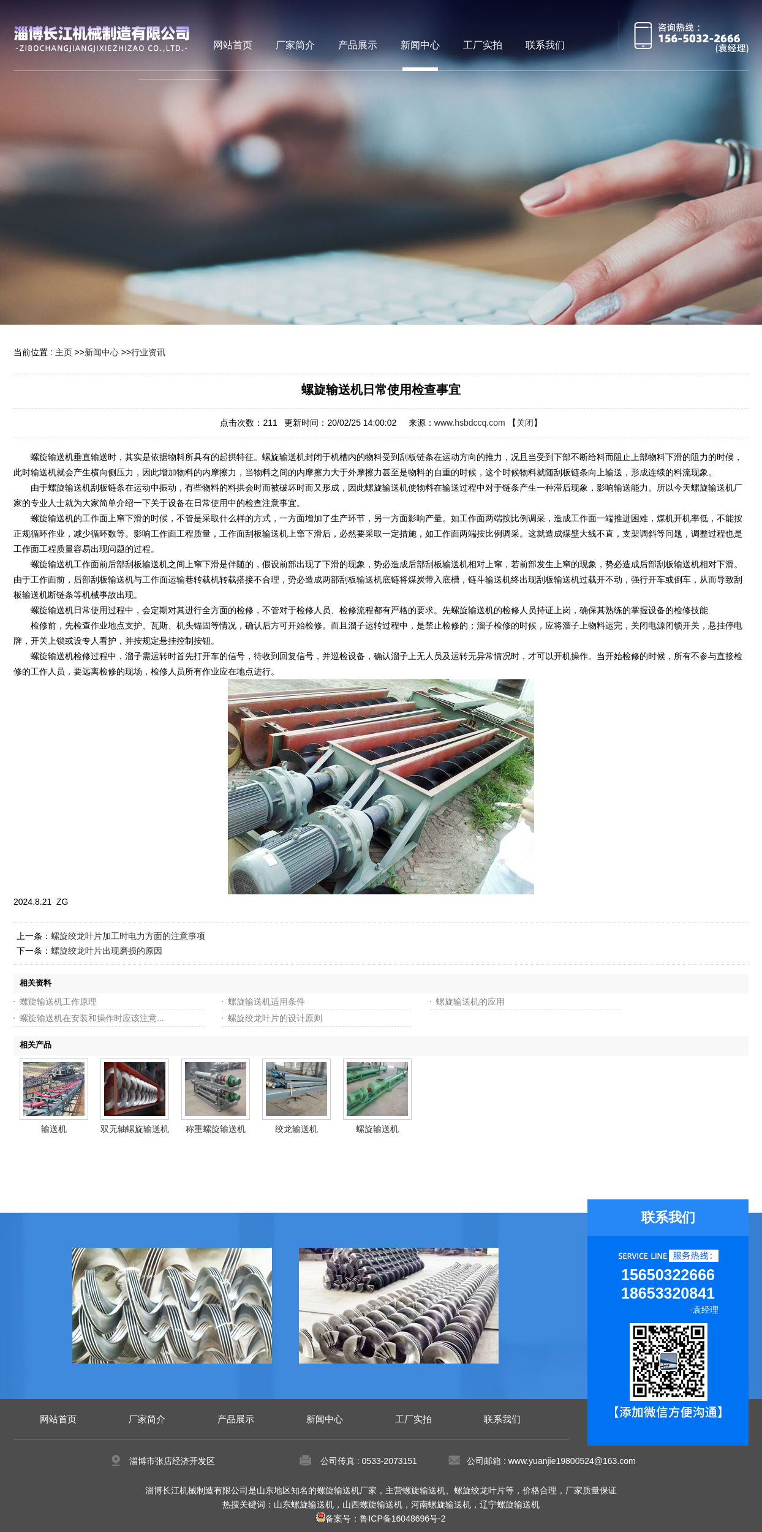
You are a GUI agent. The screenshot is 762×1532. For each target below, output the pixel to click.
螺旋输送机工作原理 (58, 1001)
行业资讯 (148, 352)
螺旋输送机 (377, 1129)
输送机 (54, 1129)
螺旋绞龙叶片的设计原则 (275, 1018)
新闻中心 (102, 352)
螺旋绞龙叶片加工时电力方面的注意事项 (128, 936)
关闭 (525, 423)
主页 (63, 352)
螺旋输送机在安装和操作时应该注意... (92, 1018)
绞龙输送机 (296, 1129)
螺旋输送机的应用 (470, 1001)
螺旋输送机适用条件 (266, 1001)
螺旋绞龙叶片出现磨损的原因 (106, 951)
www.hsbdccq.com (469, 423)
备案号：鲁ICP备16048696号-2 (380, 1518)
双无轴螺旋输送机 (134, 1129)
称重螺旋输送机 (216, 1129)
